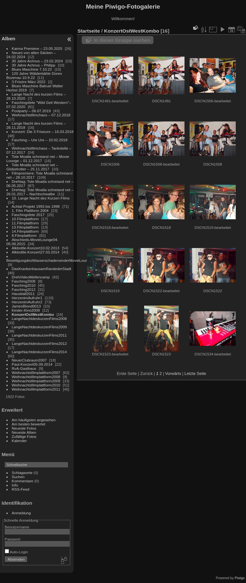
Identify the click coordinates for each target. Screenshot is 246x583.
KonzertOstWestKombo (33, 314)
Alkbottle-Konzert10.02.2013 (35, 248)
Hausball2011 (23, 294)
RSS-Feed (20, 489)
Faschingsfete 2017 (28, 215)
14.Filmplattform (25, 231)
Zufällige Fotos (24, 436)
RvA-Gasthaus (24, 368)
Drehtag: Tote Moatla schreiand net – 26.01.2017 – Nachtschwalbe (40, 192)
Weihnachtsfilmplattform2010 (36, 385)
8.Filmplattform (24, 235)
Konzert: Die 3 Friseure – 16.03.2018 (43, 131)
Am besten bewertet (28, 424)
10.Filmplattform (25, 219)
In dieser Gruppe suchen (122, 40)
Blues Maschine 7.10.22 (32, 69)
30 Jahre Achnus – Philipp (33, 65)
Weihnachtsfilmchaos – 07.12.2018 (41, 115)
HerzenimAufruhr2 (27, 302)
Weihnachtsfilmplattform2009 (36, 381)
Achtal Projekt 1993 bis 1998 (36, 206)
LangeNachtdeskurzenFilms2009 (39, 327)
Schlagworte (22, 472)
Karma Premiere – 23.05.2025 (37, 48)
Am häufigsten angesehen (34, 420)
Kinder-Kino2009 (26, 310)
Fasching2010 (24, 285)
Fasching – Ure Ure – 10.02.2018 (40, 140)
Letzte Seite (195, 373)
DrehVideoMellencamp (31, 277)
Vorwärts (173, 373)
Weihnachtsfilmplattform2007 (36, 372)
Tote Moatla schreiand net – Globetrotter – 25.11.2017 (32, 167)
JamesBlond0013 (26, 306)
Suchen (18, 477)
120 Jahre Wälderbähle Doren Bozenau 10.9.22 (34, 75)
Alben (8, 38)
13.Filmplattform (25, 227)
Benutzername (17, 527)
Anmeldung (21, 513)
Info (15, 485)
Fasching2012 (24, 289)
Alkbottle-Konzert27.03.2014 (35, 252)
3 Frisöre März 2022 (28, 82)
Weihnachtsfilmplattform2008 (36, 377)
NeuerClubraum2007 (29, 360)
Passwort (12, 539)
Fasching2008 (24, 281)
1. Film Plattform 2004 (30, 210)
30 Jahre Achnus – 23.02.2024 (37, 61)
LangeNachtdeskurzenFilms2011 (39, 335)
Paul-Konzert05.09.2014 (32, 364)
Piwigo (240, 578)
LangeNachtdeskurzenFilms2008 (39, 318)
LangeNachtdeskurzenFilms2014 (39, 352)
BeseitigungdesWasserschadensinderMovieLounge (49, 260)
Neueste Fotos (24, 428)
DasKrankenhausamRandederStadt (41, 269)
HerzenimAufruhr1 (27, 298)
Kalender (19, 441)
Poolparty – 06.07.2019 (31, 111)
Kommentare (22, 481)
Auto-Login (16, 552)
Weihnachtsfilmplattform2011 (36, 389)
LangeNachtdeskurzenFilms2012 (39, 343)
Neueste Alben (24, 432)
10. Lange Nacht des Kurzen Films (41, 198)
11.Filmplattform (25, 223)
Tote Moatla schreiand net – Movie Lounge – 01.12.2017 (37, 158)
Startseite (89, 31)
